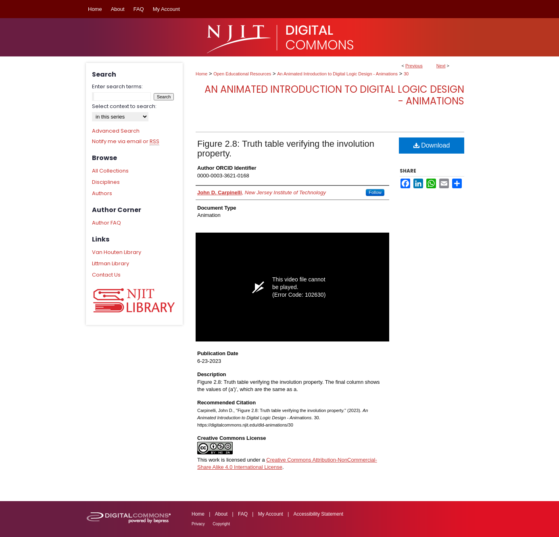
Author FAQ (106, 223)
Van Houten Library (116, 252)
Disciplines (106, 182)
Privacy (198, 524)
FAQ (243, 514)
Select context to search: (124, 106)
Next (441, 65)
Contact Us (106, 275)
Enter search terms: (117, 86)
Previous (414, 65)
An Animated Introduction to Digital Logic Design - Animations (337, 73)
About (221, 514)
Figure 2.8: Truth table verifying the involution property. (285, 148)
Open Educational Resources (242, 73)
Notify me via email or (125, 141)
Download (431, 145)
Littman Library (110, 263)
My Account (270, 514)
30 (406, 73)
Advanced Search (116, 131)
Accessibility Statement (318, 514)
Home (201, 73)
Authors (102, 193)
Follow (375, 192)
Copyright (221, 524)
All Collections (110, 171)
